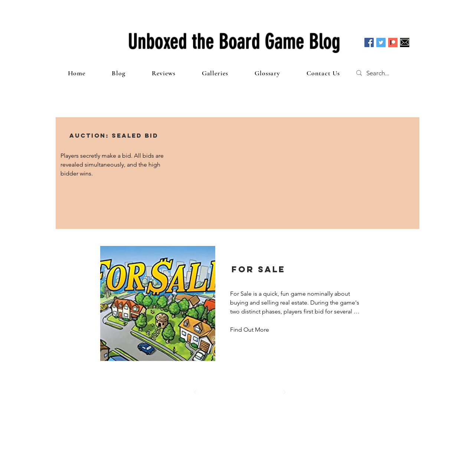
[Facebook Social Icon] (369, 42)
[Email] (404, 42)
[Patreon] (392, 42)
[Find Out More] (250, 329)
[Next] (284, 392)
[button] (113, 135)
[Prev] (195, 392)
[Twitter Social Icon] (381, 42)
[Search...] (385, 73)
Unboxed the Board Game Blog (234, 41)
